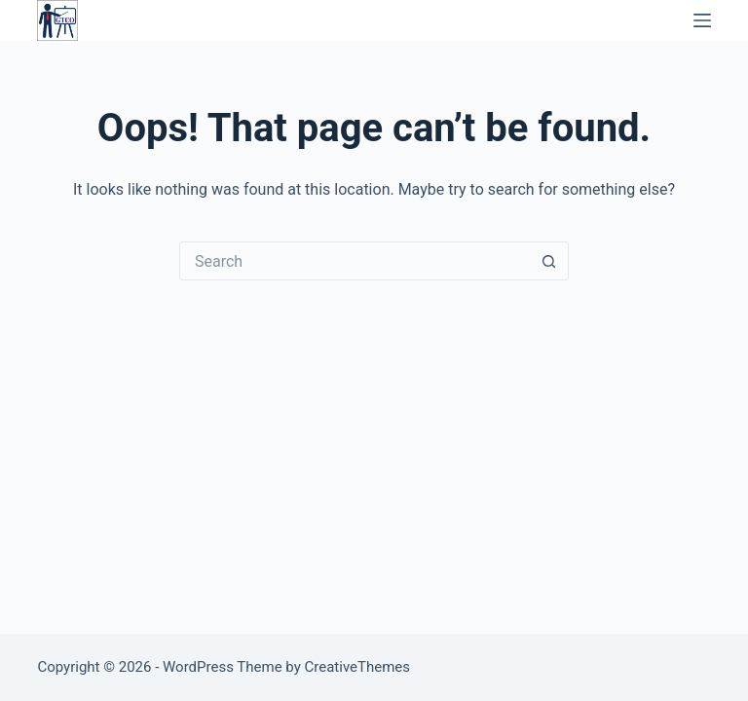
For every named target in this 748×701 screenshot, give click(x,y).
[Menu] (702, 20)
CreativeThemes (358, 667)
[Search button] (549, 260)
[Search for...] (354, 260)
